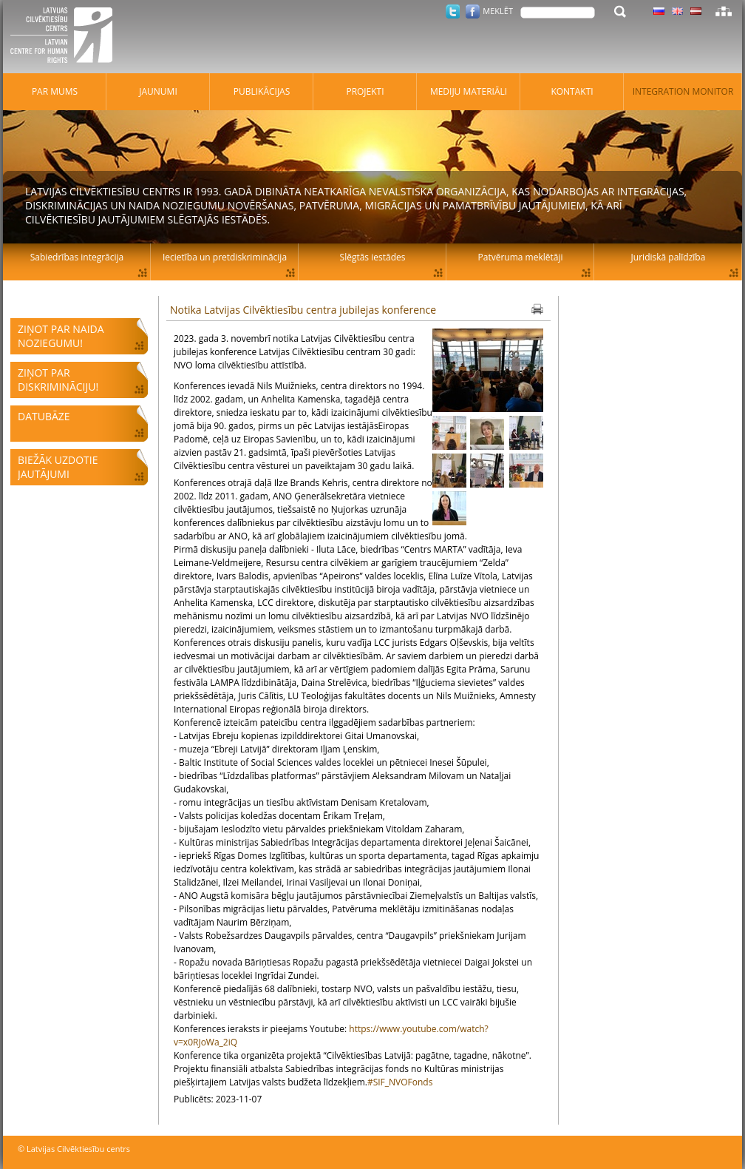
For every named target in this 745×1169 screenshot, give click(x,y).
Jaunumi (158, 91)
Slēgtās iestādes (373, 257)
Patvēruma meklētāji (520, 257)
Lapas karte (723, 11)
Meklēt (498, 10)
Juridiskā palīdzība (668, 257)
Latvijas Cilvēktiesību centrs (65, 37)
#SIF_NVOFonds (400, 1082)
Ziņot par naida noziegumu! (61, 336)
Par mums (55, 91)
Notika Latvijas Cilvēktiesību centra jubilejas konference (303, 310)
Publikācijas (262, 91)
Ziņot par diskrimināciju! (58, 379)
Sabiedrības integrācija (76, 257)
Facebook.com (473, 11)
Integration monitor (683, 91)
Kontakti (572, 91)
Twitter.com (453, 11)
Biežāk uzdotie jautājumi (58, 467)
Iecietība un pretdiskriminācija (225, 257)
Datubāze (44, 416)
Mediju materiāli (468, 91)
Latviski (695, 11)
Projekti (365, 91)
